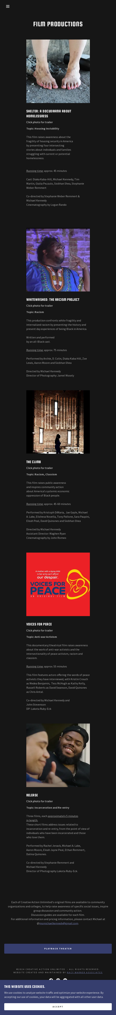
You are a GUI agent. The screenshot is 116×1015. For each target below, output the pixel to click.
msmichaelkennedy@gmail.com (58, 923)
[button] (7, 6)
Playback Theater (58, 948)
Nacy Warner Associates (85, 972)
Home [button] (58, 1005)
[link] (51, 980)
